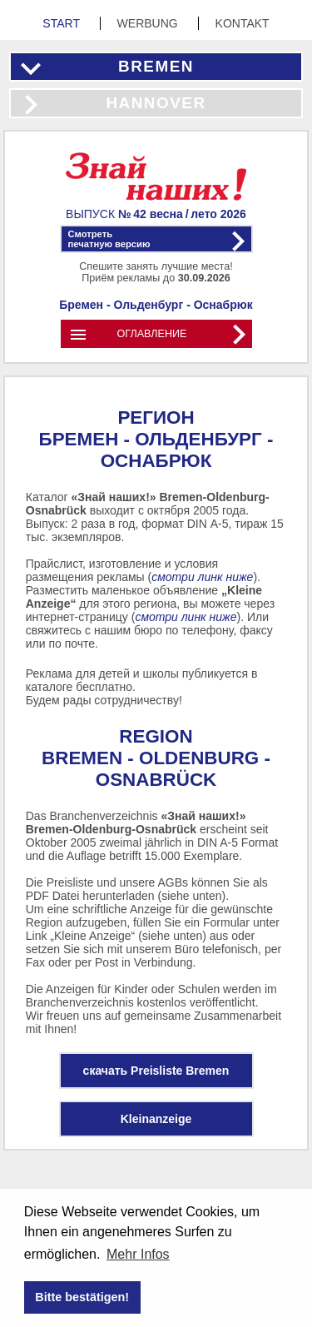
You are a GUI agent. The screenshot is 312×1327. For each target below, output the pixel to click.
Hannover (156, 103)
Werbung (149, 23)
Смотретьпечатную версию (109, 239)
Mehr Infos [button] (138, 1254)
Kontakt (242, 23)
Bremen (156, 66)
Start (62, 23)
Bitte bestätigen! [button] (82, 1297)
